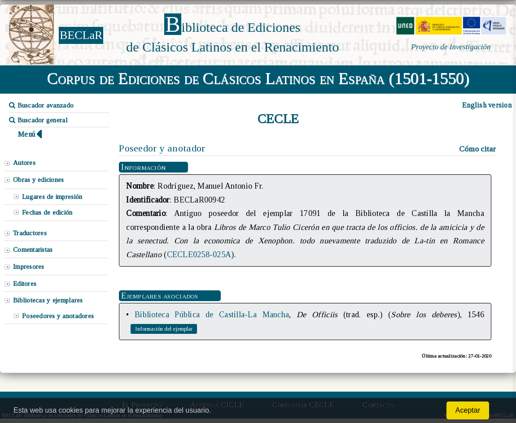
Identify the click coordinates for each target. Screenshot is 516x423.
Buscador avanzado (41, 105)
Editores (24, 283)
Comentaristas (32, 249)
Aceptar (467, 410)
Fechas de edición (47, 212)
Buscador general (38, 120)
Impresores (28, 266)
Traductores (30, 233)
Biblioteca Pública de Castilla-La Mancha (212, 314)
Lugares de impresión (52, 196)
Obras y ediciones (38, 179)
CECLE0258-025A (199, 254)
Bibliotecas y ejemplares (48, 300)
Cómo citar (477, 148)
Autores (24, 162)
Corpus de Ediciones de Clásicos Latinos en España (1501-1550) (258, 78)
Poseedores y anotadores (58, 315)
